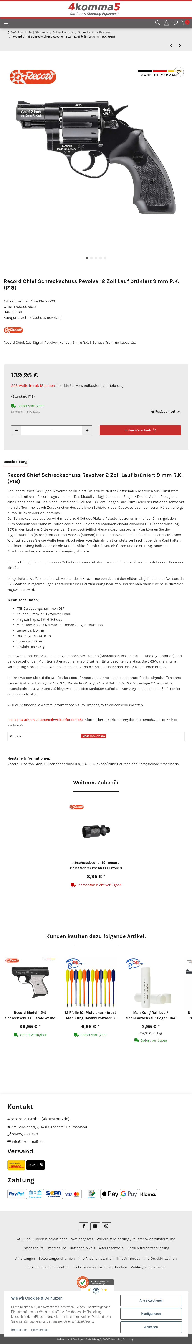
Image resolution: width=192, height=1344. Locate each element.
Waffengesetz (82, 1239)
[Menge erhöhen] (87, 430)
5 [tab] (105, 258)
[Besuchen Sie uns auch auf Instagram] (106, 1226)
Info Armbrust (128, 1258)
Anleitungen (25, 1258)
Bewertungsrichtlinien (57, 1258)
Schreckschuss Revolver (41, 317)
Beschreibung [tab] (16, 461)
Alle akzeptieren (150, 1300)
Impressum (19, 1330)
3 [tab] (96, 258)
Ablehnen (151, 1327)
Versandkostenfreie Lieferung (100, 385)
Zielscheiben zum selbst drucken (100, 1267)
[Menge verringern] (16, 430)
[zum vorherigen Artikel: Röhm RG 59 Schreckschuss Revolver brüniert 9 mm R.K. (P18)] (170, 46)
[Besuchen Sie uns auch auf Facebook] (83, 1226)
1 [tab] (87, 258)
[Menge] (51, 430)
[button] (158, 23)
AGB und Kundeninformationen (42, 1239)
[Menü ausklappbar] (4, 24)
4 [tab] (100, 258)
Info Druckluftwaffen (160, 1258)
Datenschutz (40, 1330)
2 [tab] (91, 258)
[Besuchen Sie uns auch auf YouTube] (95, 1226)
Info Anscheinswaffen (96, 1258)
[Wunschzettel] (175, 23)
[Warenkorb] (183, 23)
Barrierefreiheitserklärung (148, 1248)
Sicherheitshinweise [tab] (52, 461)
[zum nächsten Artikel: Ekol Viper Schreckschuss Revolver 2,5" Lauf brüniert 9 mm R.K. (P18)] (180, 46)
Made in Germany (93, 736)
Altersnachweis (111, 1248)
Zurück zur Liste (21, 32)
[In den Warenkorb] (7, 60)
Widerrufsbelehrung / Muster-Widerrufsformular (136, 1239)
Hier (15, 705)
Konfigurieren (151, 1314)
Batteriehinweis (82, 1248)
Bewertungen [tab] (88, 461)
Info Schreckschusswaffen (47, 1267)
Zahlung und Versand (148, 1267)
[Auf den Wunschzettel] (179, 72)
